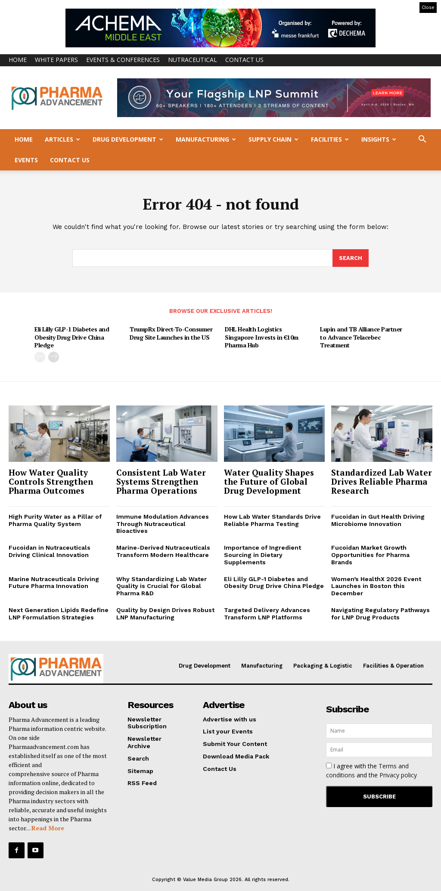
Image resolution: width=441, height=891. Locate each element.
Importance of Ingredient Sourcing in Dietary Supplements (262, 555)
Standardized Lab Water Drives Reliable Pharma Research (381, 481)
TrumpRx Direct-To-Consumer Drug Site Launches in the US (171, 333)
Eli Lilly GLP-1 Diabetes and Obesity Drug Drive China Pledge (71, 337)
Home (18, 60)
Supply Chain (273, 139)
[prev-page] (39, 357)
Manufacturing (206, 139)
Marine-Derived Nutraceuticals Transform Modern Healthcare (163, 551)
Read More (47, 828)
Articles (62, 139)
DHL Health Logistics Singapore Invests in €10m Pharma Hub (261, 337)
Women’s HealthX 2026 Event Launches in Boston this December (376, 586)
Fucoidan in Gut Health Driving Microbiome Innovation (378, 521)
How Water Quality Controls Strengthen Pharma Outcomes (51, 481)
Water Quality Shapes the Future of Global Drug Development (269, 481)
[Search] (350, 259)
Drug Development (128, 139)
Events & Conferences (123, 60)
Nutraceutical (192, 60)
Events (26, 160)
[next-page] (53, 357)
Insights (378, 139)
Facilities (330, 139)
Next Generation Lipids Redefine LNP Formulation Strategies (59, 614)
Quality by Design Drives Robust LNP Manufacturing (165, 614)
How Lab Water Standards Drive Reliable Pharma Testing (272, 521)
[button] (422, 140)
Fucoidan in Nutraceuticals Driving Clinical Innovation (49, 551)
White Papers (56, 60)
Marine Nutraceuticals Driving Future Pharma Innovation (54, 582)
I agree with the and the (371, 770)
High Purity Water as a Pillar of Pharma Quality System (55, 521)
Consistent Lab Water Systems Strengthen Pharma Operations (161, 481)
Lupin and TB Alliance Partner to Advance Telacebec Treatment (361, 337)
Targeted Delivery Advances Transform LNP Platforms (267, 614)
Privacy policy (398, 775)
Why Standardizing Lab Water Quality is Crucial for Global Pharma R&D (161, 586)
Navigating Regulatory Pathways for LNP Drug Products (380, 614)
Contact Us (244, 60)
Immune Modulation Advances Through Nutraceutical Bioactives (162, 524)
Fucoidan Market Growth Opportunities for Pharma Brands (370, 555)
